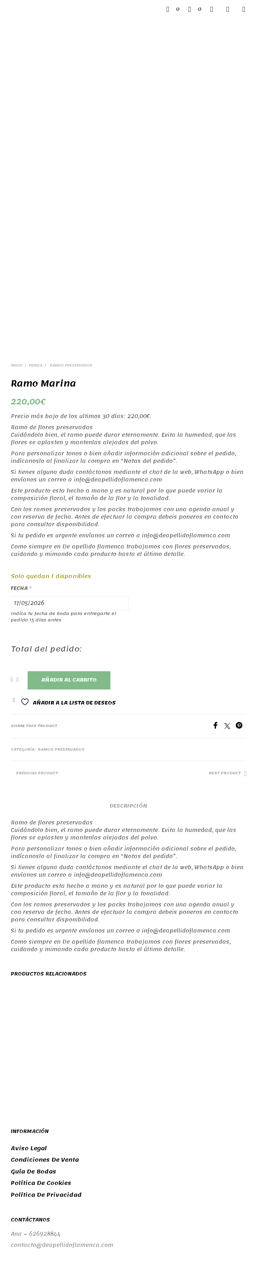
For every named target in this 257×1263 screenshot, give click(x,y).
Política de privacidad (46, 1085)
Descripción (128, 696)
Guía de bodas (33, 1062)
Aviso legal (29, 1039)
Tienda (35, 256)
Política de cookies (41, 1074)
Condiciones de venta (45, 1050)
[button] (173, 9)
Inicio (16, 256)
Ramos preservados (70, 256)
